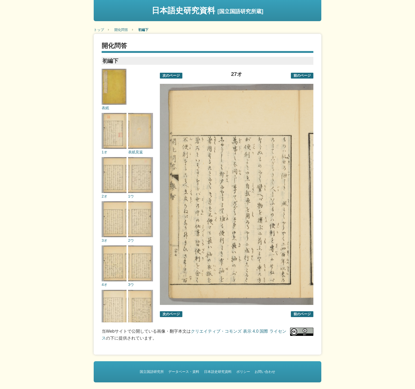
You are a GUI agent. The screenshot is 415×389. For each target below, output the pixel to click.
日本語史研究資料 (207, 10)
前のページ (302, 75)
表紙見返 (135, 152)
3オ (104, 240)
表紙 (105, 108)
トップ (99, 30)
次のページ (171, 75)
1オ (104, 152)
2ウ (131, 240)
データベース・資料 (183, 372)
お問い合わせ (265, 372)
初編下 (143, 30)
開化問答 (121, 30)
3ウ (131, 284)
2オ (104, 196)
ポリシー (243, 372)
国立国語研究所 (152, 372)
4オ (104, 284)
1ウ (131, 196)
